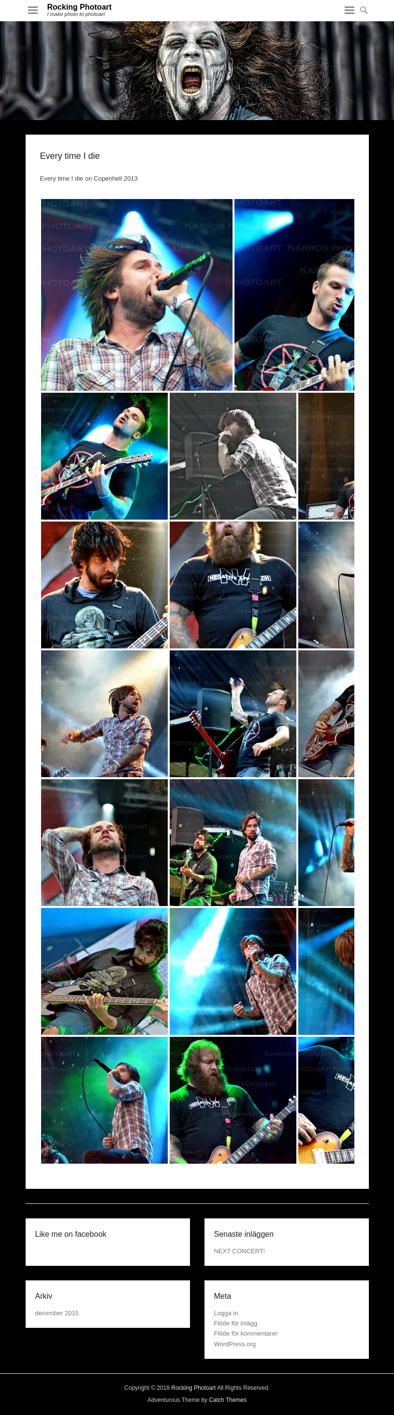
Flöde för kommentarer (246, 1333)
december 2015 (57, 1313)
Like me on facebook (71, 1234)
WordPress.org (235, 1344)
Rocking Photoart (79, 7)
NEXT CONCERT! (239, 1251)
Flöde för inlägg (236, 1323)
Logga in (226, 1313)
